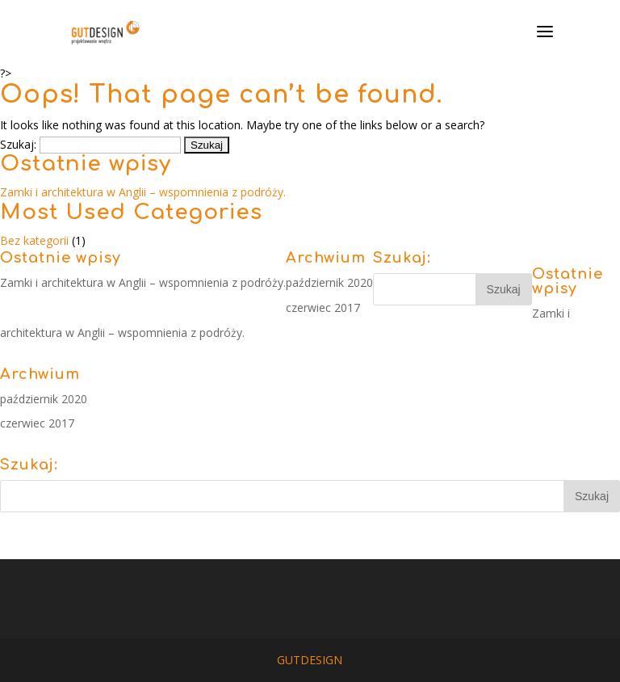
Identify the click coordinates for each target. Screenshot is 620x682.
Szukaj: (18, 144)
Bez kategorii (34, 240)
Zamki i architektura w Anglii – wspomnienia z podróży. (143, 192)
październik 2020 (329, 282)
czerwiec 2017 (323, 307)
